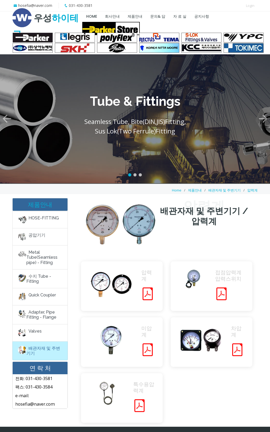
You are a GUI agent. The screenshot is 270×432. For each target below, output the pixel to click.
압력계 (252, 190)
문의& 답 (157, 16)
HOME (91, 16)
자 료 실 (179, 16)
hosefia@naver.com (35, 5)
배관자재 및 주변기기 (224, 190)
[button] (6, 117)
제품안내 (135, 16)
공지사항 (201, 16)
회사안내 (112, 16)
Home (176, 190)
